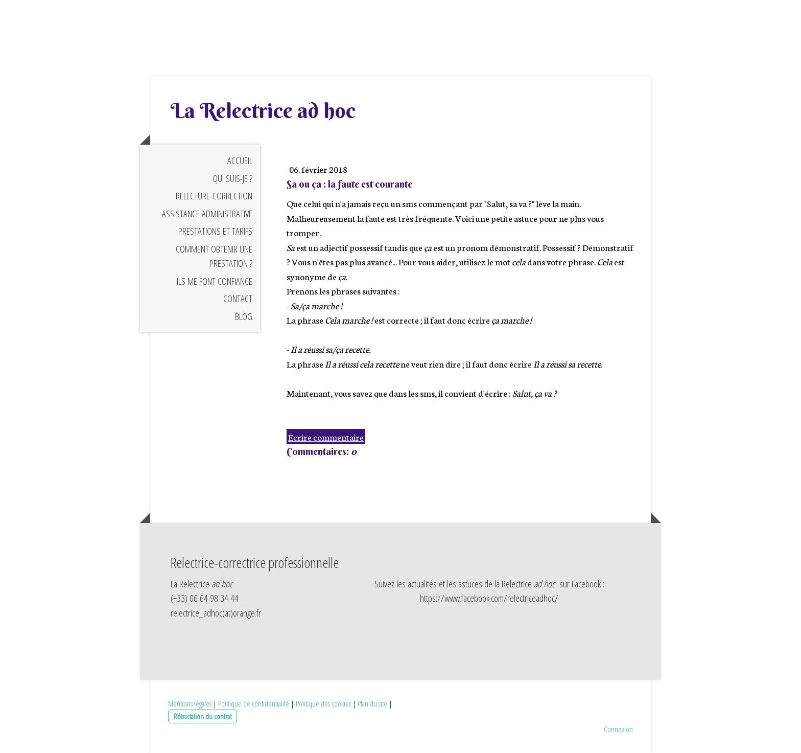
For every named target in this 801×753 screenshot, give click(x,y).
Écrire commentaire (326, 436)
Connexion (618, 729)
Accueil (239, 160)
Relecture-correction (214, 195)
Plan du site (372, 703)
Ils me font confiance (214, 281)
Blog (243, 316)
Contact (237, 298)
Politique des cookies (323, 703)
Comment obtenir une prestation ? (214, 256)
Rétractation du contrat (202, 716)
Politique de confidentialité (253, 703)
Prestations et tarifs (215, 231)
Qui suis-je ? (232, 178)
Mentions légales (189, 703)
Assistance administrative (207, 213)
